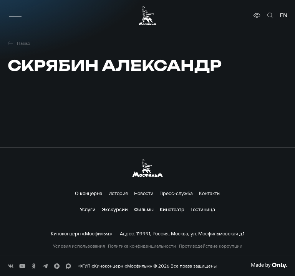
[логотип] (147, 15)
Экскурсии (115, 209)
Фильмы (144, 209)
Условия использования (79, 246)
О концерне (88, 193)
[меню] (15, 15)
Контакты (209, 193)
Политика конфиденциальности (142, 246)
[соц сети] (11, 266)
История (118, 193)
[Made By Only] (269, 265)
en (283, 15)
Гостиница (203, 209)
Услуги (88, 209)
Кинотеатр (172, 209)
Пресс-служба (176, 193)
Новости (143, 193)
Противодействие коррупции (210, 246)
